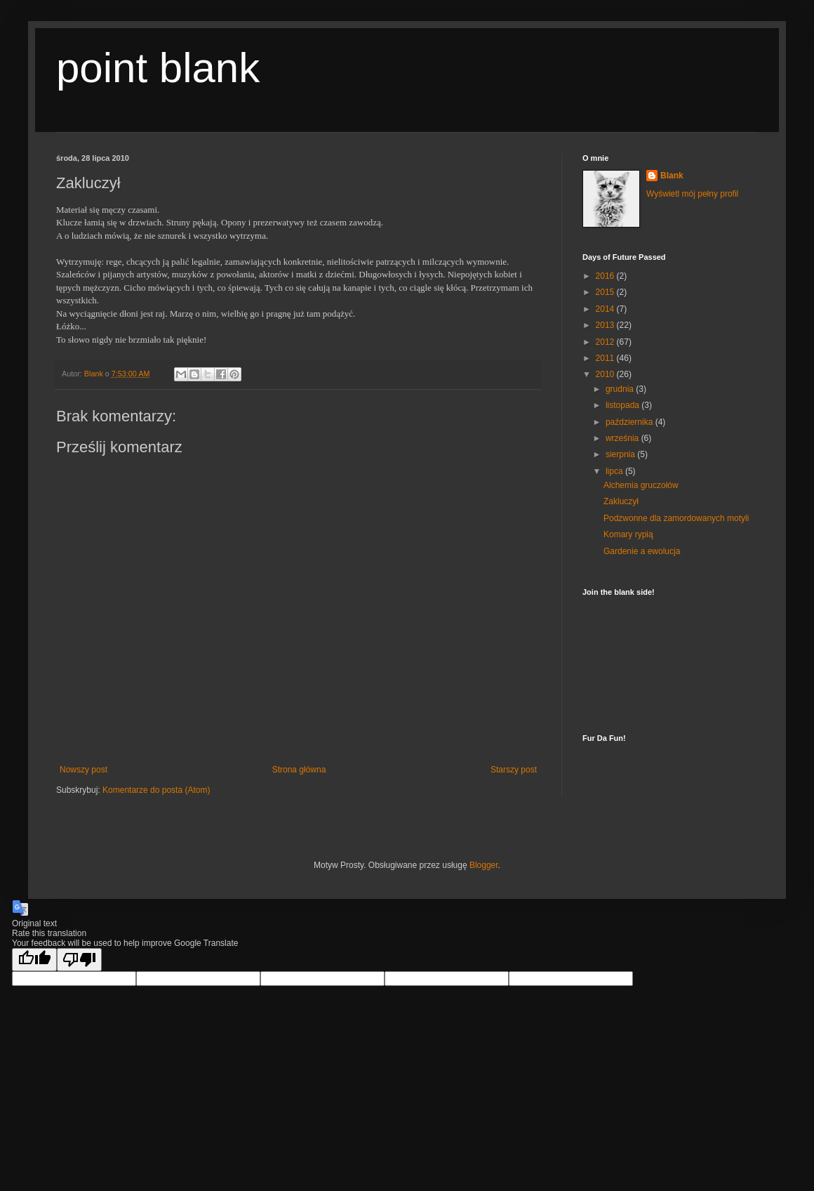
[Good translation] (34, 959)
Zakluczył (621, 501)
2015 (606, 292)
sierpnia (621, 454)
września (623, 438)
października (630, 422)
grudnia (621, 389)
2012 (606, 342)
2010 (606, 374)
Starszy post (514, 770)
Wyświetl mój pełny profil (692, 194)
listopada (623, 405)
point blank (158, 67)
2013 (606, 325)
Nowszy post (83, 770)
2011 (606, 358)
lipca (615, 471)
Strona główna (299, 770)
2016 (606, 276)
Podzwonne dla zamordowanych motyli (676, 518)
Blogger (483, 865)
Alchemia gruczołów (641, 485)
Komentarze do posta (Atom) (156, 790)
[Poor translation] (79, 959)
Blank (671, 175)
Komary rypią (628, 534)
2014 (606, 309)
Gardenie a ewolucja (641, 551)
